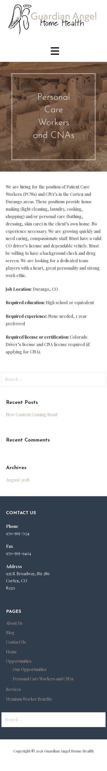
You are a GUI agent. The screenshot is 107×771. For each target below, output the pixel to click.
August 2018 (17, 480)
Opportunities (18, 661)
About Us (14, 623)
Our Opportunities (30, 669)
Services (13, 689)
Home (11, 651)
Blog (10, 632)
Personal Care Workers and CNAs (43, 679)
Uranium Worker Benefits (29, 699)
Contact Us (16, 642)
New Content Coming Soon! (31, 414)
